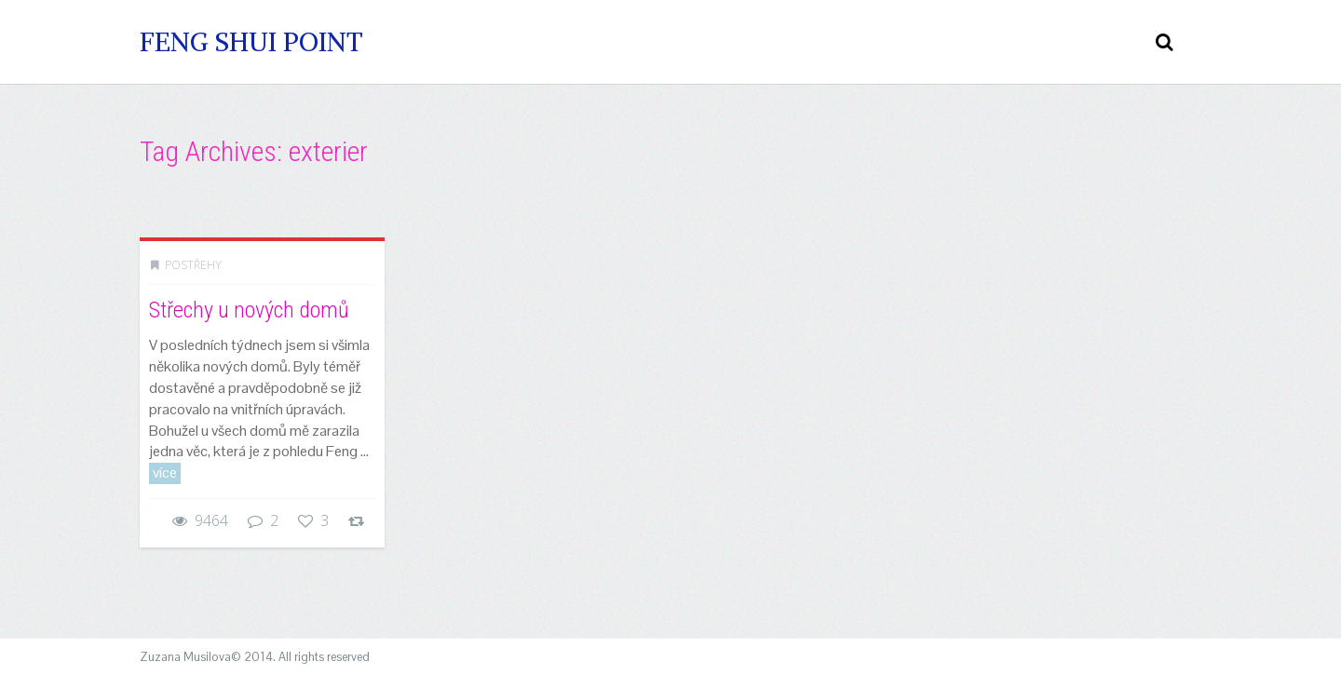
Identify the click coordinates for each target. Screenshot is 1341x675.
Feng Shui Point (251, 42)
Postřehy (193, 265)
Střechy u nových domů (249, 310)
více (165, 472)
